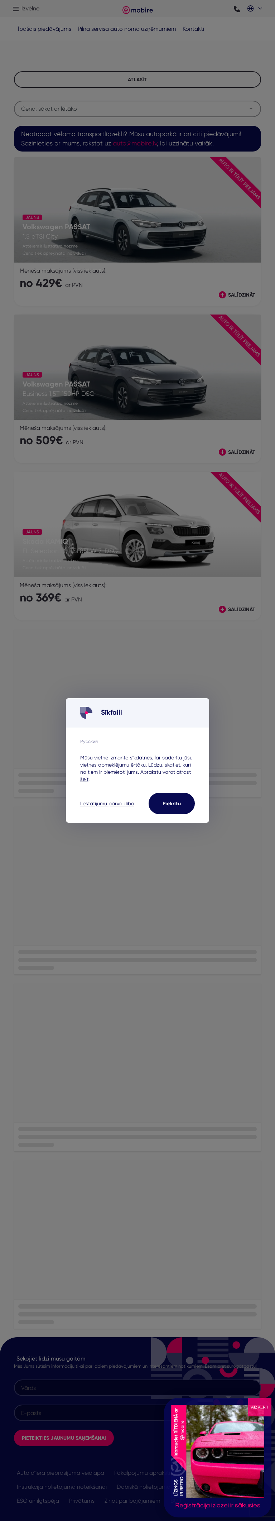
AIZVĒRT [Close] (260, 1407)
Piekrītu (172, 803)
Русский (89, 741)
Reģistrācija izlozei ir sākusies (217, 1505)
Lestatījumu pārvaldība (107, 803)
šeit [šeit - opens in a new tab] (84, 779)
